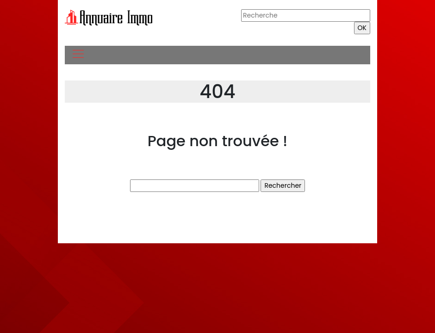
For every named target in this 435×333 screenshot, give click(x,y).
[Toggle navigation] (78, 55)
